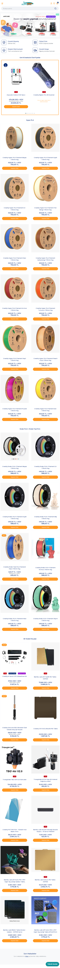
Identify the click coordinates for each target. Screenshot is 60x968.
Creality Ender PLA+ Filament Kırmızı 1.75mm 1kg (45, 568)
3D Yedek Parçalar (30, 639)
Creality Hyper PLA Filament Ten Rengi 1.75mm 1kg (45, 209)
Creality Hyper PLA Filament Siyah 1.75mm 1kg (45, 158)
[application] (52, 964)
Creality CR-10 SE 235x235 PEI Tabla (45, 728)
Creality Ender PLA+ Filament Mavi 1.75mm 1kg (14, 619)
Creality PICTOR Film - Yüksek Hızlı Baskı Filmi (15, 830)
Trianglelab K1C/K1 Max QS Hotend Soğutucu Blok (45, 780)
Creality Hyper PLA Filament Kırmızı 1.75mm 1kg (14, 309)
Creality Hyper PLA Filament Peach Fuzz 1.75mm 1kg (45, 359)
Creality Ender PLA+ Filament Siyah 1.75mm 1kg (15, 517)
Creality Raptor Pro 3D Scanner (44, 95)
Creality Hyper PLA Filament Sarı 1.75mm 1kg (45, 410)
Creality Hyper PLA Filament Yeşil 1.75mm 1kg (14, 359)
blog (27, 956)
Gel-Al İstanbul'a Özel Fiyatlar (30, 57)
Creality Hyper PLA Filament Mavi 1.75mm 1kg (14, 259)
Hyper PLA (30, 120)
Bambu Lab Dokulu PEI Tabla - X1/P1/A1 (45, 881)
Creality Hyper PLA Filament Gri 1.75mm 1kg (14, 209)
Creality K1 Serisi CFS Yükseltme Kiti (14, 676)
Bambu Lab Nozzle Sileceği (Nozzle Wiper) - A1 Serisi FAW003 (45, 830)
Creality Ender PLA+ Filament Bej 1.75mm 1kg (45, 517)
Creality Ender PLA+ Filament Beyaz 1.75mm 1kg (14, 467)
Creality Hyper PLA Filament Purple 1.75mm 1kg (14, 410)
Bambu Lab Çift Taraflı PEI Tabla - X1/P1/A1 (45, 678)
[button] (26, 113)
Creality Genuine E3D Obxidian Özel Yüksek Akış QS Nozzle (14, 728)
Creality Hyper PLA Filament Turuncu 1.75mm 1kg (45, 309)
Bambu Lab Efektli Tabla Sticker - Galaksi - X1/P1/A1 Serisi (14, 931)
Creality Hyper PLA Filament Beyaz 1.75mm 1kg (14, 158)
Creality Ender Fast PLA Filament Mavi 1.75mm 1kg (14, 568)
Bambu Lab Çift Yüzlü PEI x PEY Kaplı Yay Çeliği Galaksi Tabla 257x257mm (14, 881)
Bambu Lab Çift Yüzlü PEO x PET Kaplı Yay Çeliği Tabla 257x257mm (45, 931)
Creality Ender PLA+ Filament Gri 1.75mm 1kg (45, 467)
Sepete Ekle (16, 106)
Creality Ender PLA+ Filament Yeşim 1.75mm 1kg (45, 619)
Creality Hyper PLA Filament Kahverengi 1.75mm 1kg (45, 259)
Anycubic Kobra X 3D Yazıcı (16, 95)
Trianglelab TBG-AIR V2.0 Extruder (15, 779)
